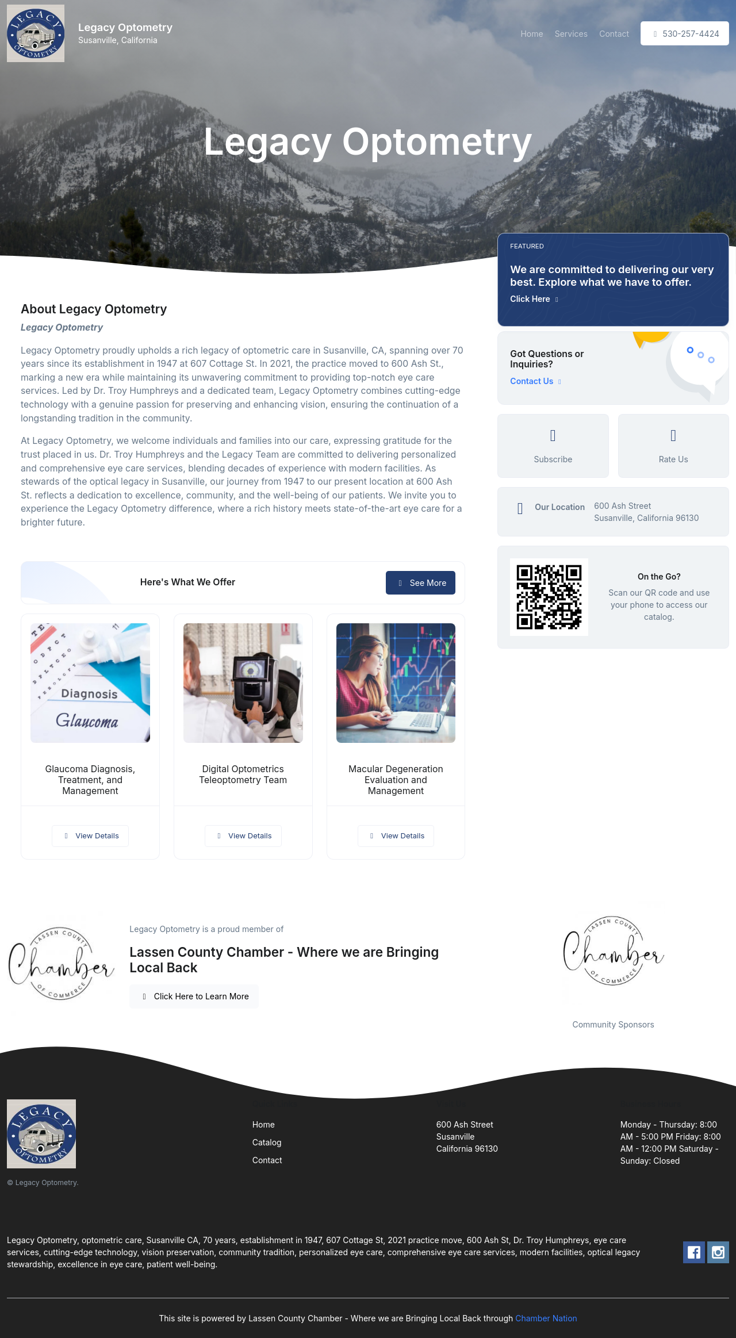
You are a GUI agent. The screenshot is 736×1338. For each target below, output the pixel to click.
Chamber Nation (546, 1318)
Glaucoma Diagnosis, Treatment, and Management (90, 780)
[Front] (38, 33)
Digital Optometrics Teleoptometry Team (243, 774)
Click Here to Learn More (194, 996)
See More (420, 583)
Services (571, 34)
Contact (614, 34)
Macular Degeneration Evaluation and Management (395, 780)
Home (531, 34)
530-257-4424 (684, 34)
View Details (90, 835)
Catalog (267, 1142)
